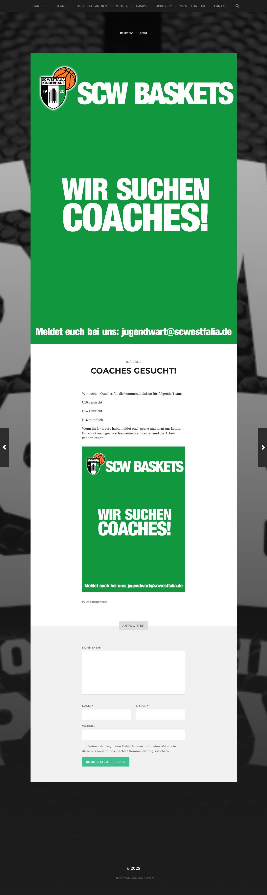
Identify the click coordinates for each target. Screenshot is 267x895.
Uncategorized (96, 602)
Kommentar (91, 647)
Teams (61, 6)
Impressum (163, 6)
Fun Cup (220, 6)
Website (88, 726)
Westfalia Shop (193, 6)
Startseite (40, 6)
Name (87, 706)
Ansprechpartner (92, 6)
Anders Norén (142, 877)
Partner (121, 6)
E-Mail (142, 706)
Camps (141, 6)
